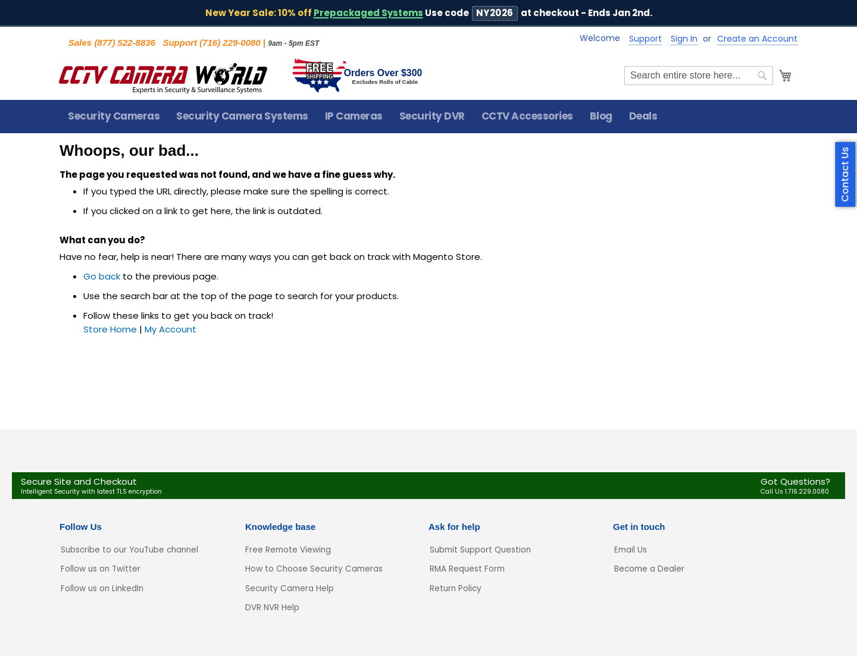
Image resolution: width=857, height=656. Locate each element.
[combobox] (698, 76)
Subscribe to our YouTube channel (129, 549)
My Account (170, 330)
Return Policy (455, 588)
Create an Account (757, 39)
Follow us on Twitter (100, 569)
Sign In (684, 39)
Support (645, 39)
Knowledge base (280, 527)
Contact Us (845, 174)
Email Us (630, 549)
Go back (101, 277)
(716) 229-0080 (230, 42)
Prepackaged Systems (368, 13)
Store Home (110, 330)
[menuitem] (114, 117)
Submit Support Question (480, 549)
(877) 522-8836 (124, 42)
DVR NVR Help (272, 607)
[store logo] (164, 76)
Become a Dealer (649, 569)
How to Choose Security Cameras (314, 569)
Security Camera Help (289, 588)
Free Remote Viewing (288, 549)
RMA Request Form (467, 569)
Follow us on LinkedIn (102, 588)
